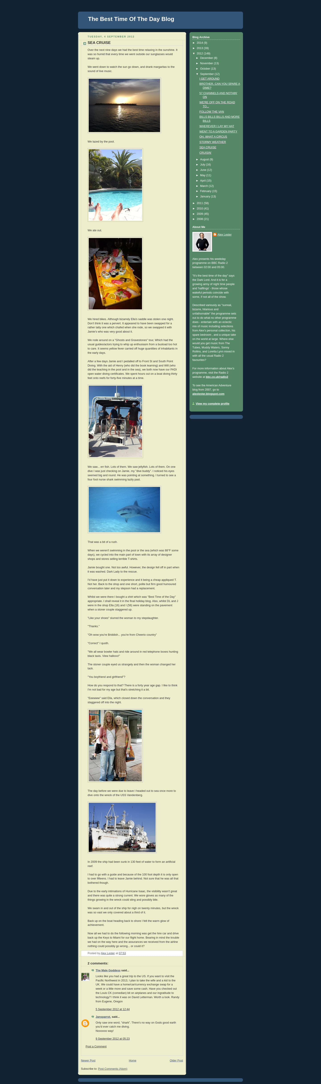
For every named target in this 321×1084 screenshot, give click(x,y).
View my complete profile (212, 403)
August (205, 159)
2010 (200, 208)
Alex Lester (225, 234)
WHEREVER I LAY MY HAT (217, 126)
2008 (200, 219)
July (203, 164)
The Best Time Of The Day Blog (131, 19)
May (203, 175)
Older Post (176, 1060)
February (206, 191)
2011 (200, 203)
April (203, 180)
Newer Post (88, 1060)
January (205, 196)
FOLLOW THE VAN (212, 111)
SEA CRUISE (208, 147)
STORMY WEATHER (213, 142)
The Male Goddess (108, 970)
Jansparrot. (103, 1016)
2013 (200, 48)
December (207, 58)
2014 (200, 42)
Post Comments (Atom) (112, 1068)
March (204, 186)
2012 (200, 53)
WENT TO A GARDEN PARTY (218, 131)
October (205, 68)
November (207, 63)
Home (132, 1060)
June (203, 170)
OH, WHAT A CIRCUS (213, 136)
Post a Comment (96, 1046)
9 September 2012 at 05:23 (113, 1038)
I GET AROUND (210, 78)
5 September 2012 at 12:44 (113, 1009)
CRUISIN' (206, 152)
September (207, 74)
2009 (200, 213)
